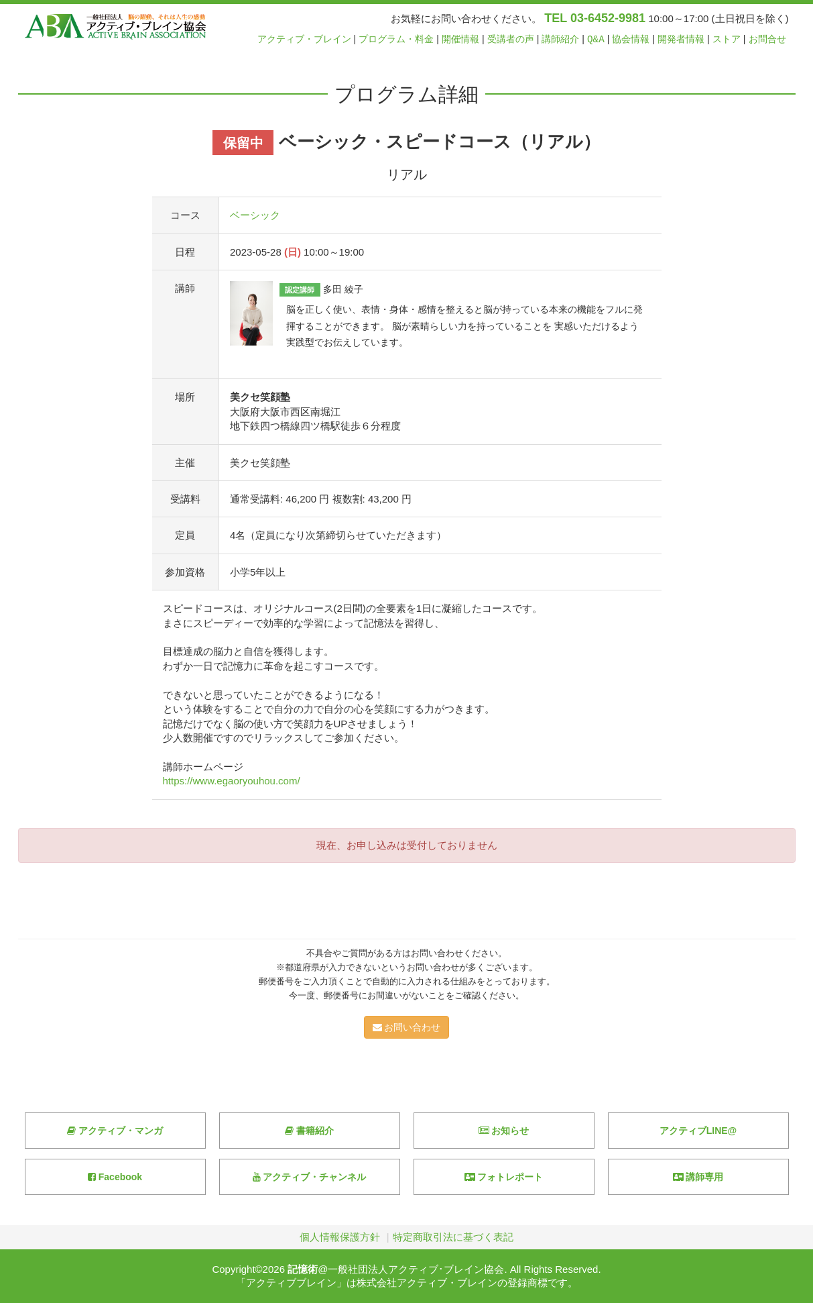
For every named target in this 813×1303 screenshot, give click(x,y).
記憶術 (303, 1269)
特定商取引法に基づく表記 (453, 1237)
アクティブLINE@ (698, 1130)
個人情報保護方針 (340, 1237)
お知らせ (504, 1130)
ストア (726, 39)
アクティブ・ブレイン (304, 39)
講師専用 (698, 1176)
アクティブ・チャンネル (310, 1176)
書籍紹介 (309, 1130)
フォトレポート (504, 1176)
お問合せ (767, 39)
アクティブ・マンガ (115, 1130)
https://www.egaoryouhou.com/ (231, 780)
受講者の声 (510, 39)
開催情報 (460, 39)
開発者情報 (681, 39)
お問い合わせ (407, 1027)
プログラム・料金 (396, 39)
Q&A (596, 39)
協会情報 (630, 39)
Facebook (115, 1176)
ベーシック (255, 215)
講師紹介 (560, 39)
